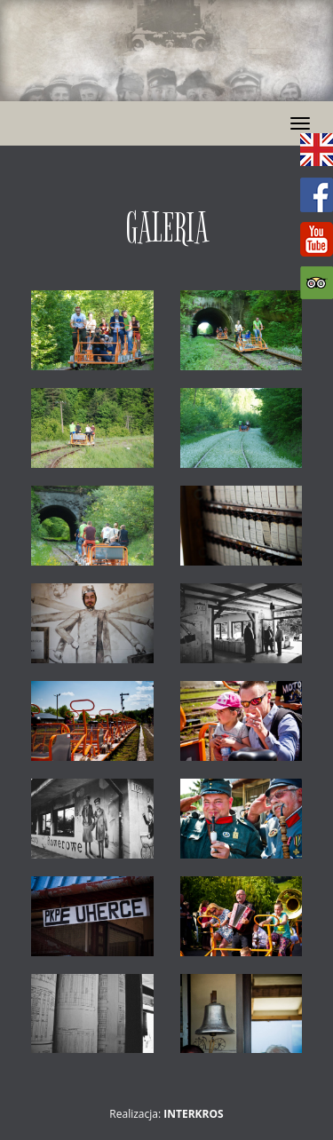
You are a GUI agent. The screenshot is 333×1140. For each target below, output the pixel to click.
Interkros (193, 1113)
